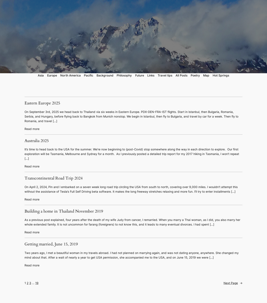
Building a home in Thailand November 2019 (64, 211)
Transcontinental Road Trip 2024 (54, 178)
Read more (32, 129)
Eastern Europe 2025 (42, 103)
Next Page (233, 283)
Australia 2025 (37, 141)
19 (36, 283)
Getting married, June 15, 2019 (51, 244)
